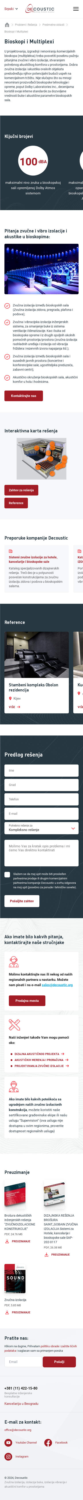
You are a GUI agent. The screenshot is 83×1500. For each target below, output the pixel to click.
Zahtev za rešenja (21, 490)
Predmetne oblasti (53, 24)
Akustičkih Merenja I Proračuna (39, 1060)
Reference (16, 503)
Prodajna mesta (27, 1001)
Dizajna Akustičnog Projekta (37, 1054)
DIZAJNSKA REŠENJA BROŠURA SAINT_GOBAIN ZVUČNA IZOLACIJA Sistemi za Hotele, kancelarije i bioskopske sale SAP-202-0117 (61, 1218)
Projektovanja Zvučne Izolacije (39, 1066)
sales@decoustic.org (57, 985)
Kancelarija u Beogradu (21, 1404)
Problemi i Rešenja (26, 24)
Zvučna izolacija (21, 1289)
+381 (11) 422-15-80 (20, 1388)
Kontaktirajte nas (23, 396)
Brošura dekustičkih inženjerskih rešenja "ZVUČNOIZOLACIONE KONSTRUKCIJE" (21, 1211)
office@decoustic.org (17, 1430)
